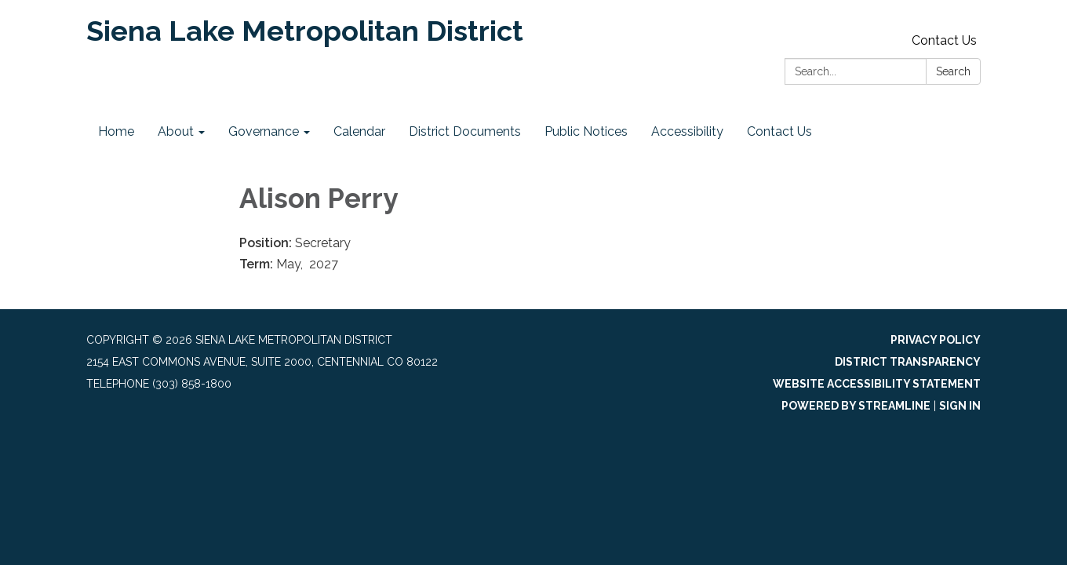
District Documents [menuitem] (465, 131)
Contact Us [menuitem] (779, 131)
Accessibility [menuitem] (687, 131)
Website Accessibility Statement (877, 383)
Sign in (960, 405)
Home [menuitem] (116, 131)
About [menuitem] (176, 131)
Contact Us (944, 40)
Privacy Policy (935, 340)
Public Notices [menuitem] (586, 131)
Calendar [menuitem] (359, 131)
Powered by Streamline (855, 405)
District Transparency (908, 361)
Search (953, 71)
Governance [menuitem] (263, 131)
